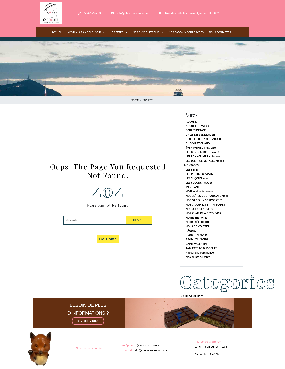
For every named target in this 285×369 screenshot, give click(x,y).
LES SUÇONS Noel (197, 178)
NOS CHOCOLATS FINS (148, 32)
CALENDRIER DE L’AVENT (201, 134)
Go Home (108, 239)
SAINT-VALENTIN (196, 244)
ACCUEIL (57, 32)
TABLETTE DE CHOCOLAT (201, 248)
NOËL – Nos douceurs (199, 191)
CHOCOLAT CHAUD (198, 143)
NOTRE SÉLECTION (197, 222)
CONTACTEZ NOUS (88, 324)
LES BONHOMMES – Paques (203, 156)
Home (135, 100)
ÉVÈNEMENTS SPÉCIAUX (201, 147)
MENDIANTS (193, 187)
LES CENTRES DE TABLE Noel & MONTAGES (204, 163)
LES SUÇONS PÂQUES (199, 182)
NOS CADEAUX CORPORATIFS (186, 32)
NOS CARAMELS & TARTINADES (205, 204)
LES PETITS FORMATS (199, 174)
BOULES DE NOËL (196, 130)
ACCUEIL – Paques (197, 126)
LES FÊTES (119, 32)
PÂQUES (191, 230)
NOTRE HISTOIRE (196, 217)
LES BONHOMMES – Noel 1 (203, 152)
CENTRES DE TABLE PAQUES (203, 139)
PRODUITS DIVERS (197, 235)
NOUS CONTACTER (220, 32)
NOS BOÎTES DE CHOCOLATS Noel (207, 196)
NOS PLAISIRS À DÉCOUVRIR (86, 32)
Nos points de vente (198, 257)
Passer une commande (200, 252)
